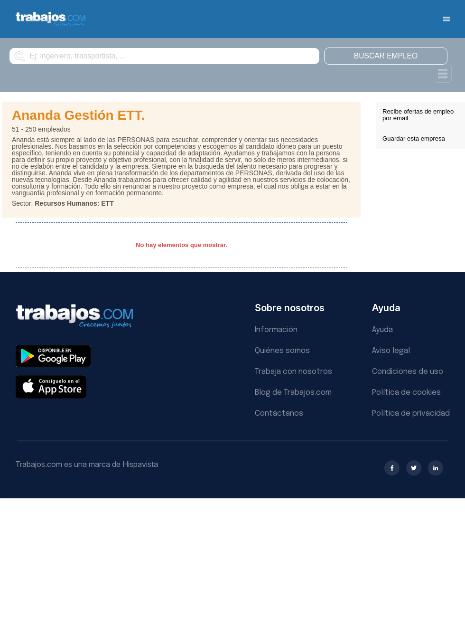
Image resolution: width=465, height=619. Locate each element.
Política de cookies (406, 393)
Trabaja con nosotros (293, 372)
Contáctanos (279, 413)
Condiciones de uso (407, 372)
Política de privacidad (411, 413)
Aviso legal (391, 351)
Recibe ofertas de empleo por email (418, 115)
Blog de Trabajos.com (293, 393)
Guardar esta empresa (413, 138)
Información (276, 330)
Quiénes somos (282, 351)
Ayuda (382, 330)
